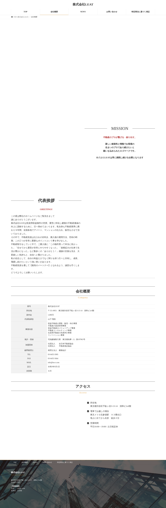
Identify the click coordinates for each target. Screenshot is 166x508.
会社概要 (25, 462)
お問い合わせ (47, 462)
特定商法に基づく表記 (65, 462)
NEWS (35, 462)
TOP (14, 462)
